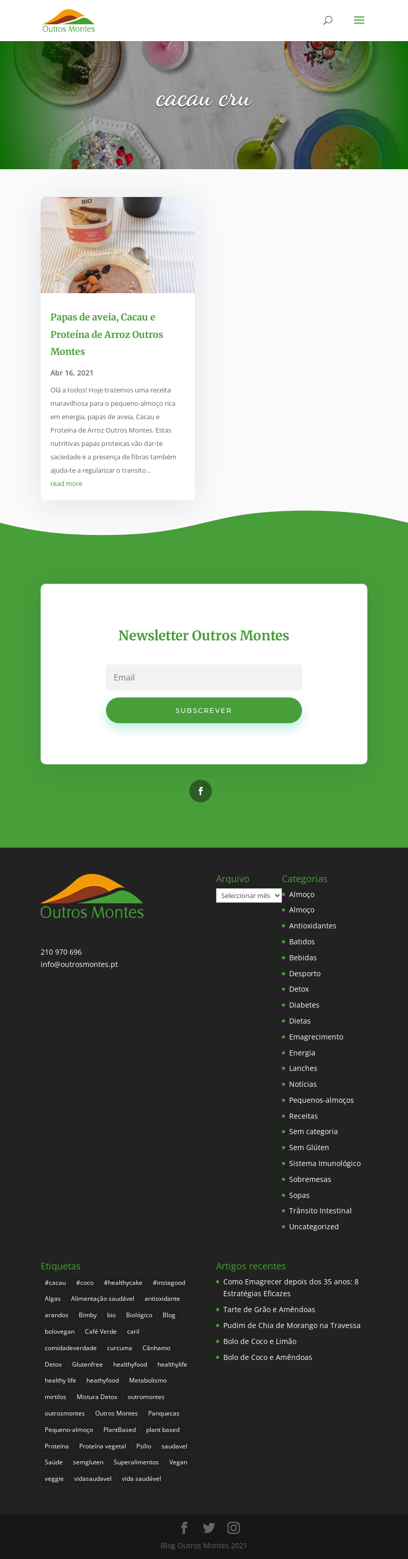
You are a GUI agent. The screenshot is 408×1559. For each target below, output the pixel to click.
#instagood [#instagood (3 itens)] (169, 1282)
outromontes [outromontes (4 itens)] (146, 1396)
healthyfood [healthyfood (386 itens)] (130, 1364)
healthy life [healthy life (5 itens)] (60, 1380)
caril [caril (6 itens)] (133, 1331)
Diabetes (304, 1005)
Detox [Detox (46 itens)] (53, 1364)
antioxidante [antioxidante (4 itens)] (162, 1298)
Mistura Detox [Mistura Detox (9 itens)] (97, 1396)
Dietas (300, 1021)
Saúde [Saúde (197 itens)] (54, 1462)
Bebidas (303, 957)
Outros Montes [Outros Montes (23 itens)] (116, 1413)
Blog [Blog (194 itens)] (169, 1315)
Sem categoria (313, 1131)
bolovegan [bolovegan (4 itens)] (60, 1331)
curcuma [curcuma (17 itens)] (119, 1347)
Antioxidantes (312, 925)
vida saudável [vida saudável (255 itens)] (141, 1478)
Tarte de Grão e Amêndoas (269, 1309)
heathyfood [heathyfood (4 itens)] (102, 1380)
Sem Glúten (309, 1147)
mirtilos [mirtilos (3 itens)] (55, 1396)
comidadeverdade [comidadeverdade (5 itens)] (71, 1347)
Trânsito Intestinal (320, 1210)
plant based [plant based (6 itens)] (163, 1429)
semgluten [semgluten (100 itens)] (88, 1462)
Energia (302, 1053)
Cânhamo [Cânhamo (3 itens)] (156, 1347)
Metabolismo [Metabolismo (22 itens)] (148, 1380)
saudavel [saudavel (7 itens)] (174, 1446)
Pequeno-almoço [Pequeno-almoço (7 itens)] (69, 1429)
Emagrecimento (316, 1037)
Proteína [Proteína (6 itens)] (57, 1446)
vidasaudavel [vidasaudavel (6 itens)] (93, 1478)
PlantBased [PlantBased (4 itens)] (119, 1429)
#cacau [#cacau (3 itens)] (55, 1282)
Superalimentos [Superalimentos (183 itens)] (136, 1462)
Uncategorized (314, 1226)
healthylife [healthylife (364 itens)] (172, 1364)
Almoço (301, 894)
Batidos (302, 941)
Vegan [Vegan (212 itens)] (178, 1462)
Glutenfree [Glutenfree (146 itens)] (87, 1364)
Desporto (305, 973)
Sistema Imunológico (325, 1163)
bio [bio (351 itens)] (111, 1315)
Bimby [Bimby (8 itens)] (88, 1315)
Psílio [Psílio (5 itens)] (143, 1446)
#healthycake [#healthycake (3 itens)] (123, 1282)
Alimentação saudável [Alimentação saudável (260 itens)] (102, 1298)
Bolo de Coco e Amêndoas (267, 1357)
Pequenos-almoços (321, 1100)
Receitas (303, 1116)
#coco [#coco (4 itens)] (85, 1282)
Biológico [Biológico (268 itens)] (139, 1315)
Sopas (299, 1195)
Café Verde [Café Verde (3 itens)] (101, 1331)
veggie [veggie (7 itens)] (54, 1478)
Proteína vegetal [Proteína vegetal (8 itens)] (102, 1446)
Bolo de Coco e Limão (259, 1341)
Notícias (303, 1084)
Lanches (303, 1068)
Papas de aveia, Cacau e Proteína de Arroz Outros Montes (106, 334)
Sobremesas (310, 1179)
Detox (299, 989)
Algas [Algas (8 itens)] (53, 1298)
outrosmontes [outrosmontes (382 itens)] (65, 1413)
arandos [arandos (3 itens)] (56, 1315)
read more (66, 483)
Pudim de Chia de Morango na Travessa (292, 1325)
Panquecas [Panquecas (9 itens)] (164, 1413)
